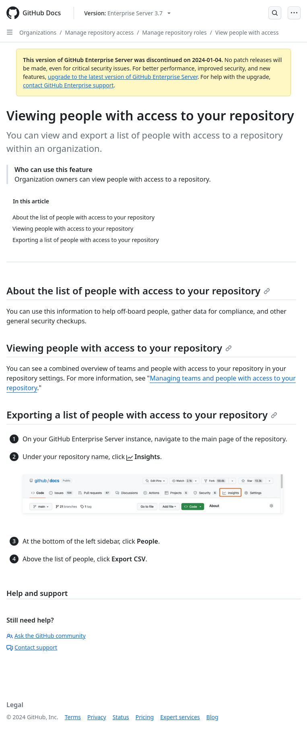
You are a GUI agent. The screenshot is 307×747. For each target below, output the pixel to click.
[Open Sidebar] (9, 32)
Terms (73, 717)
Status (121, 717)
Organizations (37, 32)
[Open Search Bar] (274, 12)
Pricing (145, 717)
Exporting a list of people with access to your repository (141, 414)
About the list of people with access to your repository (138, 290)
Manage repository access (99, 32)
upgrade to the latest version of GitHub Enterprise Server (123, 77)
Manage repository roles (174, 32)
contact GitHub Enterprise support (68, 85)
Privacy (96, 717)
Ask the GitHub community (46, 635)
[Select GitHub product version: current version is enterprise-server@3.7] (127, 13)
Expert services (180, 717)
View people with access (247, 32)
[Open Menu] (294, 12)
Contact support (31, 647)
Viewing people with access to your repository (119, 347)
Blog (212, 717)
